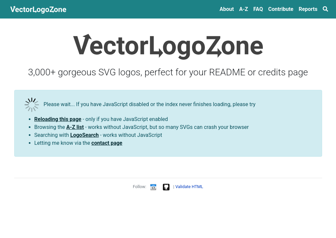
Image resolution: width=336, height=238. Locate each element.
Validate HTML (189, 186)
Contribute (280, 9)
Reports (308, 9)
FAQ (258, 9)
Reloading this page (57, 119)
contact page (106, 143)
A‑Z (243, 9)
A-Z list (75, 127)
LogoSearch (84, 135)
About (226, 9)
